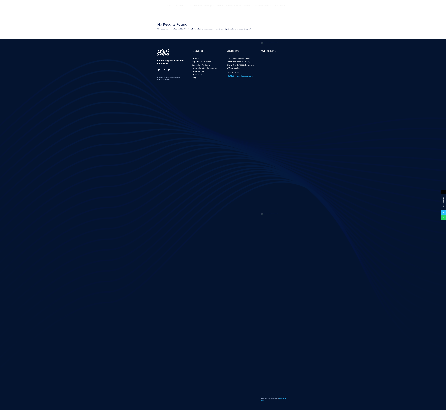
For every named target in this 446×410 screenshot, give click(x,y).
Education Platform (201, 65)
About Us (196, 58)
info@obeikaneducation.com (240, 76)
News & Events (198, 71)
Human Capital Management (205, 68)
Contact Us (197, 75)
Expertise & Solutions (201, 62)
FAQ (194, 78)
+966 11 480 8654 (234, 73)
